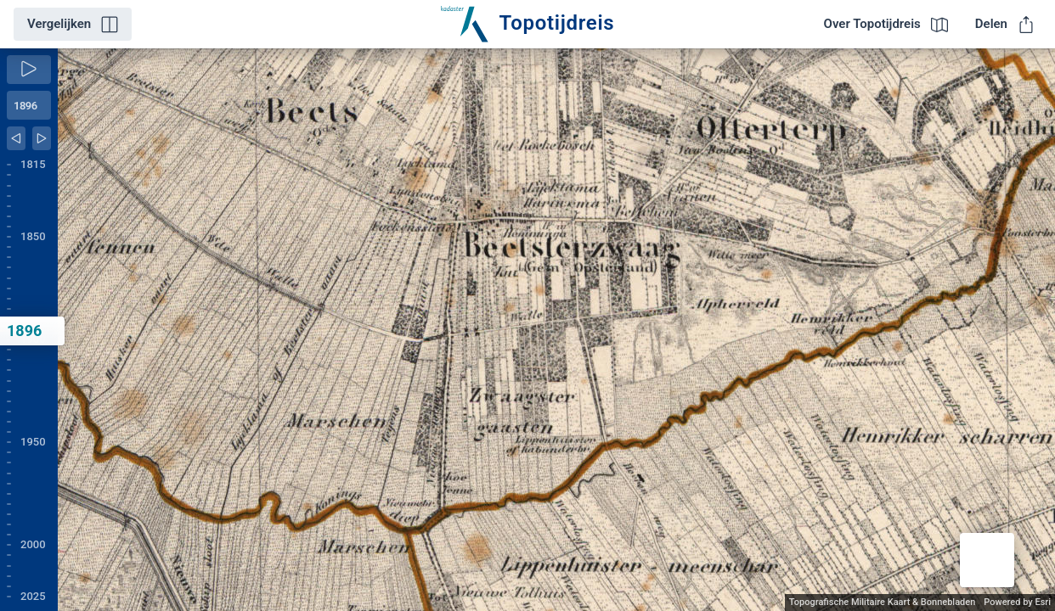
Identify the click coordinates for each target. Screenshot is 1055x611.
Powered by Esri (1017, 602)
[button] (987, 560)
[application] (556, 329)
